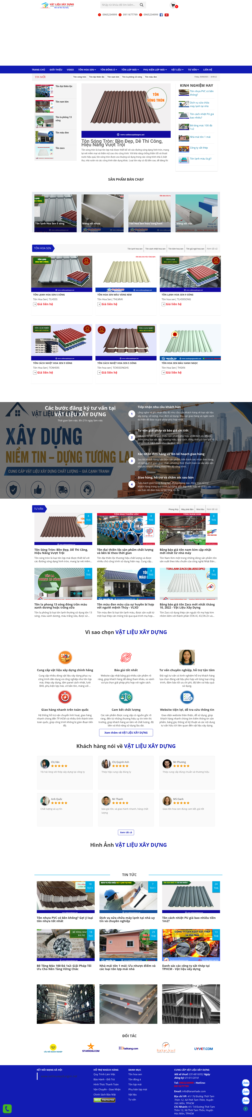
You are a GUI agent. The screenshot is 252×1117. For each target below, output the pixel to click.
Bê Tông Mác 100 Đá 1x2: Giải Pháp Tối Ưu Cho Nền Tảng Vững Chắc (64, 967)
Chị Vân (55, 762)
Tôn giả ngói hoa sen (195, 249)
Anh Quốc (56, 799)
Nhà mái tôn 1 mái (200, 136)
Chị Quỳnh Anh (120, 762)
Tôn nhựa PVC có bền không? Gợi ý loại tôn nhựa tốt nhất (65, 919)
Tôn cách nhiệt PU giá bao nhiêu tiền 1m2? (189, 919)
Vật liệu (132, 1094)
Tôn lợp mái (135, 1084)
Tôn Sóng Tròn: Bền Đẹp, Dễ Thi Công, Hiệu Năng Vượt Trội (61, 551)
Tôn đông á (134, 1079)
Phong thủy (173, 509)
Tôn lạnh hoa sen (134, 249)
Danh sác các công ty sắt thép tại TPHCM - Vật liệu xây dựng (186, 967)
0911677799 (128, 14)
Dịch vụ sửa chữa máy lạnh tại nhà (199, 104)
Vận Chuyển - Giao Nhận (107, 1089)
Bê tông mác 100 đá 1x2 (201, 127)
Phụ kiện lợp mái (137, 1089)
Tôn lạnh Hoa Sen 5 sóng (49, 223)
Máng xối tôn (184, 223)
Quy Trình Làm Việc (104, 1074)
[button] (215, 211)
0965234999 (107, 14)
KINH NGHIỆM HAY (196, 85)
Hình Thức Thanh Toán (106, 1084)
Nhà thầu (200, 509)
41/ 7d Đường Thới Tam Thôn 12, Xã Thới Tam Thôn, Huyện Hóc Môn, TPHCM (194, 1100)
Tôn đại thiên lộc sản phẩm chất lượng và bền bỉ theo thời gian (125, 551)
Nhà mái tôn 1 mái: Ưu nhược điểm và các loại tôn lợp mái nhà (127, 967)
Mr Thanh (117, 799)
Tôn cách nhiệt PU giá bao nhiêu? (202, 115)
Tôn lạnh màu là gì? (200, 158)
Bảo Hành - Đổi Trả (104, 1079)
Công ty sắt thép (199, 147)
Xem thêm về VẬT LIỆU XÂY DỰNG (126, 732)
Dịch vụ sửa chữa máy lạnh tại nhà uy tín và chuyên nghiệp (127, 919)
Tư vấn (38, 509)
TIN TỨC (129, 874)
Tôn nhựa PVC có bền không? (202, 92)
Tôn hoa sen (42, 248)
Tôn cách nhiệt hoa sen (155, 249)
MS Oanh (178, 799)
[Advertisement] (126, 41)
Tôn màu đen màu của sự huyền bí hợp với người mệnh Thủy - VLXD (125, 606)
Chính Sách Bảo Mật (105, 1094)
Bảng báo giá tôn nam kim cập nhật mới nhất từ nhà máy (185, 551)
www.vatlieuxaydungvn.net (59, 1076)
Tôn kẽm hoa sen (175, 249)
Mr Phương (179, 762)
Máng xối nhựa (91, 223)
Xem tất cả (212, 248)
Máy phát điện (187, 509)
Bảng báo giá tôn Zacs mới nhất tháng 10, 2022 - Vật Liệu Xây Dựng (187, 606)
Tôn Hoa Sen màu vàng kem (145, 223)
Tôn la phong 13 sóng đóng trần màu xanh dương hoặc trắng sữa (60, 606)
